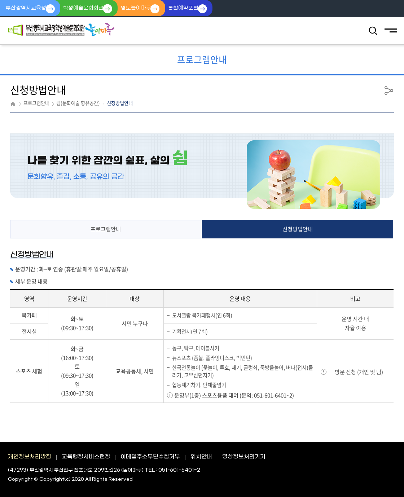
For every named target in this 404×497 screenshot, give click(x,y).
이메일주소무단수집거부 (150, 457)
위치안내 (201, 457)
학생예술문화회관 (88, 8)
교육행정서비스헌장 (86, 457)
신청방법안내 (297, 229)
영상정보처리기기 (243, 457)
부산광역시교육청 (27, 8)
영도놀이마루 (144, 8)
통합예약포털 (195, 8)
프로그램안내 (106, 229)
